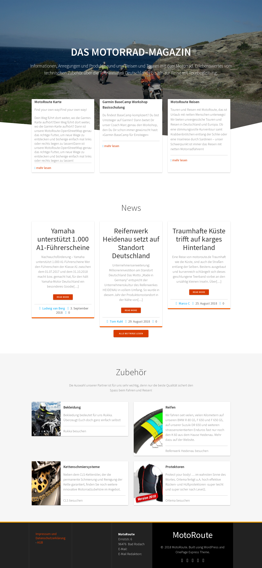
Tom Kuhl (116, 321)
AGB (40, 542)
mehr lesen (42, 168)
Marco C (184, 303)
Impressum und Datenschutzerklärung (50, 536)
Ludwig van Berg (53, 308)
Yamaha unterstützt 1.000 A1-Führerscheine (63, 239)
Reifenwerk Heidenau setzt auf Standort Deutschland (131, 243)
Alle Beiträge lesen (131, 333)
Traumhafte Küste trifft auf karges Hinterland (198, 239)
